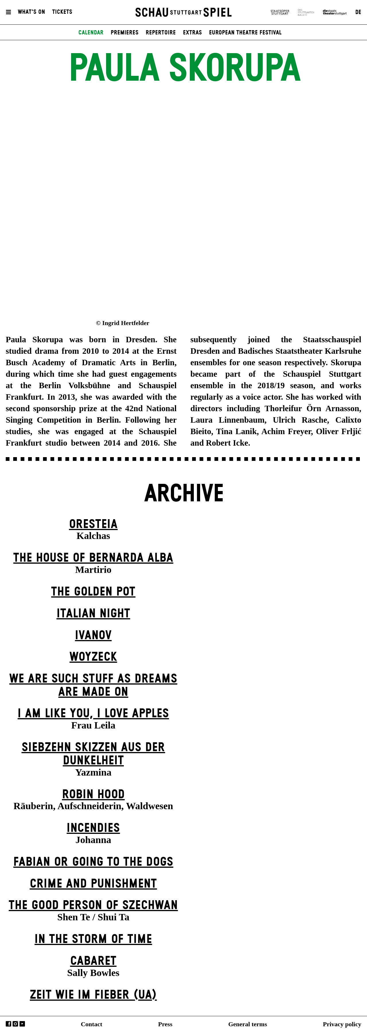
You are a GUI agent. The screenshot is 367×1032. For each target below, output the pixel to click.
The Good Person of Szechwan (93, 905)
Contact (91, 1024)
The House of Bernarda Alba (93, 558)
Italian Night (93, 613)
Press (165, 1024)
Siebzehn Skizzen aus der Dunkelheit (93, 754)
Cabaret (93, 961)
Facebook (8, 1024)
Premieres (124, 33)
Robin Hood (93, 794)
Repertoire (161, 33)
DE (358, 12)
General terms (247, 1024)
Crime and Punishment (93, 884)
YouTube (22, 1024)
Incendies (93, 828)
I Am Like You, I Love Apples (93, 713)
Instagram (15, 1024)
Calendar (91, 33)
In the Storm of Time (93, 939)
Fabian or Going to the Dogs (93, 862)
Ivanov (93, 635)
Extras (192, 33)
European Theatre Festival (245, 33)
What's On (31, 12)
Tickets (62, 12)
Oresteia (93, 524)
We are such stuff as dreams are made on (93, 685)
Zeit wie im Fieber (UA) (93, 995)
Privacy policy (342, 1024)
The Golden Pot (93, 591)
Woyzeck (93, 657)
